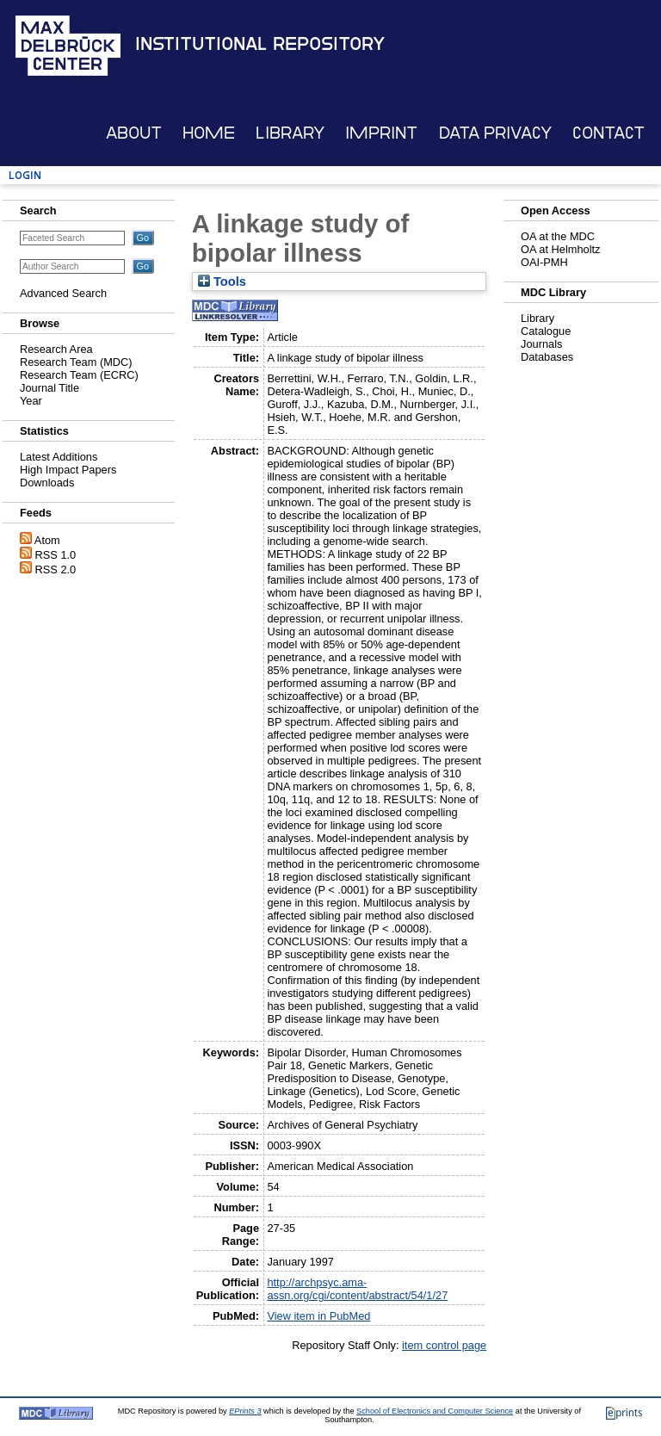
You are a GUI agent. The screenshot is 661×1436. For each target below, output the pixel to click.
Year (31, 400)
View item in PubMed (318, 1315)
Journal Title (49, 387)
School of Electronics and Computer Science (434, 1411)
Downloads (47, 482)
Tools (222, 281)
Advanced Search (63, 293)
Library (290, 133)
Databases (547, 356)
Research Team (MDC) (76, 362)
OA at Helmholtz (560, 249)
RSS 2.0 (56, 569)
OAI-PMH (544, 262)
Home (208, 133)
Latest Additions (58, 456)
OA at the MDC (558, 236)
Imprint (381, 133)
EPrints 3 (245, 1411)
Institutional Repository (260, 44)
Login (25, 175)
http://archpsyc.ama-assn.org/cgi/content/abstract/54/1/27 (357, 1289)
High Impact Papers (68, 469)
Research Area (56, 349)
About (134, 133)
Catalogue (546, 331)
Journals (541, 343)
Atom (47, 540)
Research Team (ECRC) (79, 374)
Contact (608, 133)
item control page (444, 1345)
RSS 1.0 (56, 554)
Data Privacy (495, 133)
